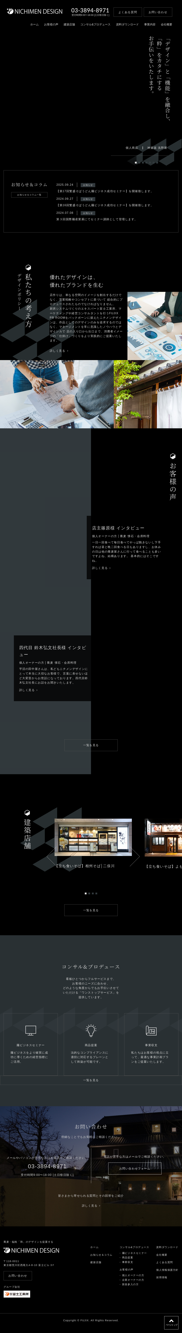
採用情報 (161, 1283)
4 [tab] (146, 163)
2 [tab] (139, 163)
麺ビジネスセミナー (134, 1258)
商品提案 (127, 1263)
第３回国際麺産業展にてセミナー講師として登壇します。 (97, 219)
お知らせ (88, 185)
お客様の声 (49, 26)
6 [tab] (153, 163)
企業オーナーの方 (133, 1285)
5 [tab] (150, 163)
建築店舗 (67, 26)
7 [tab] (157, 163)
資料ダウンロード (125, 26)
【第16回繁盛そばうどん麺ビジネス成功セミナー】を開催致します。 (105, 205)
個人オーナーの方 (133, 1281)
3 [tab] (143, 163)
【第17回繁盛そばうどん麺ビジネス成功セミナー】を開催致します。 (105, 191)
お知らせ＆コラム (101, 1260)
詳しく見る (59, 350)
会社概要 (165, 26)
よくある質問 (164, 1268)
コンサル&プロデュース (94, 26)
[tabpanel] (68, 107)
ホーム (33, 26)
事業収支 (127, 1267)
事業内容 (148, 26)
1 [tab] (136, 163)
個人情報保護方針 (167, 1275)
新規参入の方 (130, 1290)
